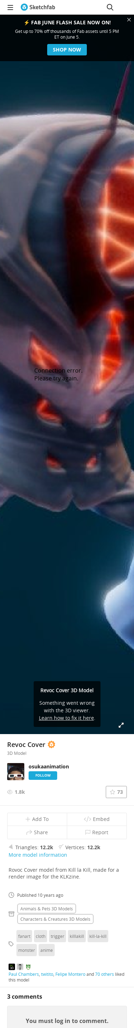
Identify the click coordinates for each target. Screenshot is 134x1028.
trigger (57, 936)
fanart (24, 936)
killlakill (77, 936)
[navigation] (10, 7)
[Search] (110, 7)
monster (26, 950)
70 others (104, 974)
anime (46, 950)
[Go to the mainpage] (38, 7)
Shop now (67, 49)
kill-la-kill (97, 936)
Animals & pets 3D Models (46, 908)
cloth (40, 936)
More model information (38, 854)
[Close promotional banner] (129, 19)
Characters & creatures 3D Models (55, 919)
